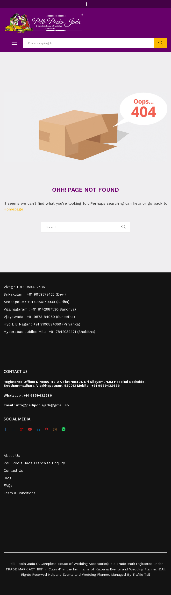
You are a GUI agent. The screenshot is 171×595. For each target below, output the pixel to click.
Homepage (13, 209)
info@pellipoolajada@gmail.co (42, 405)
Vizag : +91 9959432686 (24, 287)
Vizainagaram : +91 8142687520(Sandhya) (40, 309)
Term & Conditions (20, 493)
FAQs (8, 485)
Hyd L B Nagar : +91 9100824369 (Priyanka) (42, 324)
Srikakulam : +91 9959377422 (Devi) (35, 294)
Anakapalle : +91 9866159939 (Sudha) (36, 302)
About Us (12, 455)
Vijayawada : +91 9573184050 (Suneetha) (39, 317)
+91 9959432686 (106, 385)
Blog (8, 478)
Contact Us (13, 470)
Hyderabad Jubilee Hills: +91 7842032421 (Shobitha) (49, 332)
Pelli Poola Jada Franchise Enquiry (34, 463)
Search (160, 43)
